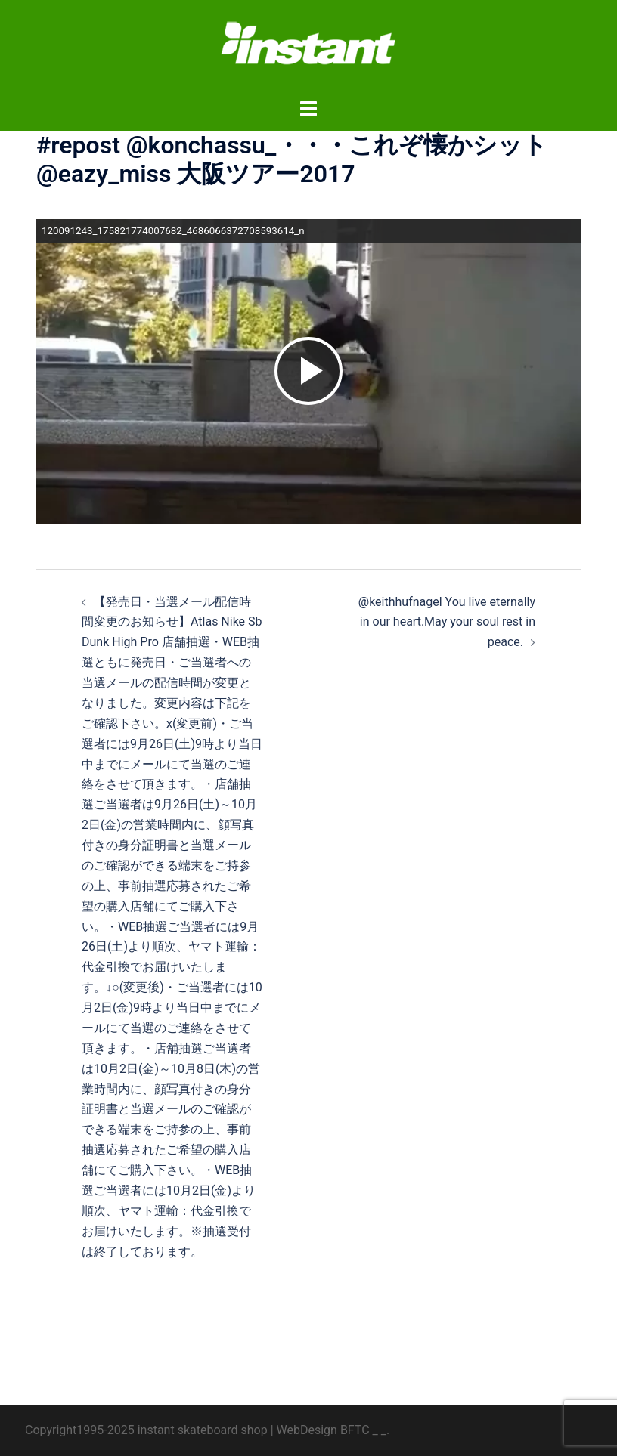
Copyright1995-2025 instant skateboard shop (146, 1430)
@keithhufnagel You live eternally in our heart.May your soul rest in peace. (446, 622)
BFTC (355, 1430)
